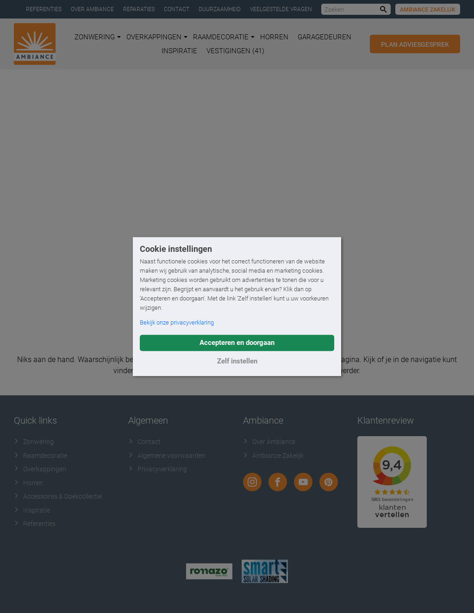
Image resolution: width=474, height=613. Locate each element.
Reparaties (139, 9)
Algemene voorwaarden (167, 455)
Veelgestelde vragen (281, 9)
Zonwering (98, 37)
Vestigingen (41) (235, 51)
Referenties (44, 9)
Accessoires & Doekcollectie (58, 496)
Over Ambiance (92, 9)
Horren (274, 37)
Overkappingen (156, 37)
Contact (176, 9)
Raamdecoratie (224, 37)
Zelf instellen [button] (237, 361)
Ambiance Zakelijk (427, 9)
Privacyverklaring (157, 469)
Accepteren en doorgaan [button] (237, 342)
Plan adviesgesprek (415, 44)
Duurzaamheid (220, 9)
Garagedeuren (324, 37)
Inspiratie (179, 51)
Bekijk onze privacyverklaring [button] (177, 322)
